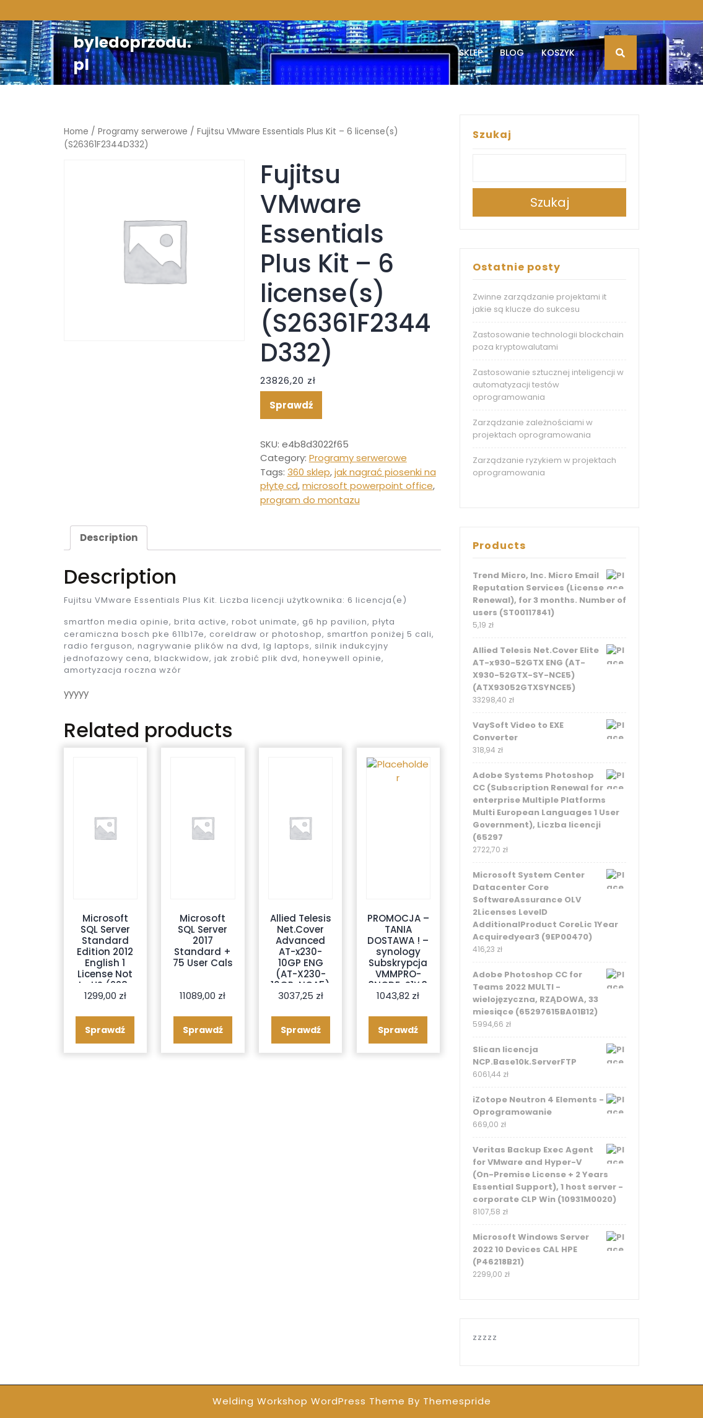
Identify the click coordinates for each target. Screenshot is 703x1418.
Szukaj (492, 135)
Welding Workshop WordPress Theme (308, 1400)
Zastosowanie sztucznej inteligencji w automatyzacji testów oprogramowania (548, 384)
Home (76, 131)
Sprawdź (291, 405)
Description (109, 537)
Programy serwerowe (143, 131)
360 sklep (308, 471)
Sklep (470, 52)
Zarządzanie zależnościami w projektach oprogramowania (533, 429)
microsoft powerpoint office (367, 485)
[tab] (108, 537)
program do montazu (310, 499)
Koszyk (558, 52)
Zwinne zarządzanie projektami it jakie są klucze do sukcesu (539, 303)
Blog (512, 52)
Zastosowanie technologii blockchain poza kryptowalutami (548, 341)
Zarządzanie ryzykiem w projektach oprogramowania (544, 466)
